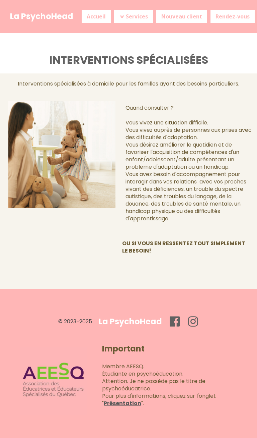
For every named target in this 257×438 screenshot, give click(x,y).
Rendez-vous (233, 16)
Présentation (122, 403)
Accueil (96, 16)
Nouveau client (181, 16)
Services (133, 16)
